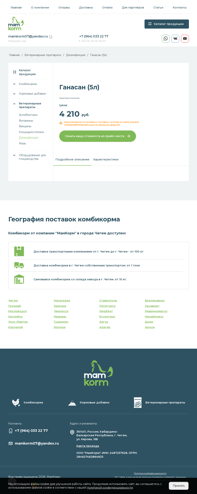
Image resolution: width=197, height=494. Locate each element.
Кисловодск (17, 311)
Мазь (22, 143)
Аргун (103, 322)
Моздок (60, 327)
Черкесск (61, 311)
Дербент (106, 311)
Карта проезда (87, 446)
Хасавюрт (152, 306)
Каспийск (15, 316)
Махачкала (62, 300)
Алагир (104, 327)
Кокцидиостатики (31, 132)
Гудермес (61, 322)
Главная (16, 7)
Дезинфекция (28, 137)
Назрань (60, 316)
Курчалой (15, 327)
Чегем (13, 300)
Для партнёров (133, 7)
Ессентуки (107, 316)
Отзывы (64, 7)
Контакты (179, 7)
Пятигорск (107, 306)
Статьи (158, 7)
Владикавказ (155, 300)
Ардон (150, 327)
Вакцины (25, 126)
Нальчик (60, 306)
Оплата (107, 7)
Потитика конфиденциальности (150, 473)
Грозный (14, 306)
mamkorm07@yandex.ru (28, 36)
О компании (40, 7)
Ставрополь (108, 300)
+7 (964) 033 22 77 (93, 36)
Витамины (26, 120)
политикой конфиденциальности (110, 487)
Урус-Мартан (18, 322)
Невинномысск (156, 311)
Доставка (86, 7)
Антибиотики (28, 115)
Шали (149, 322)
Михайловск (154, 316)
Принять (179, 485)
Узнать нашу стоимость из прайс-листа (97, 136)
